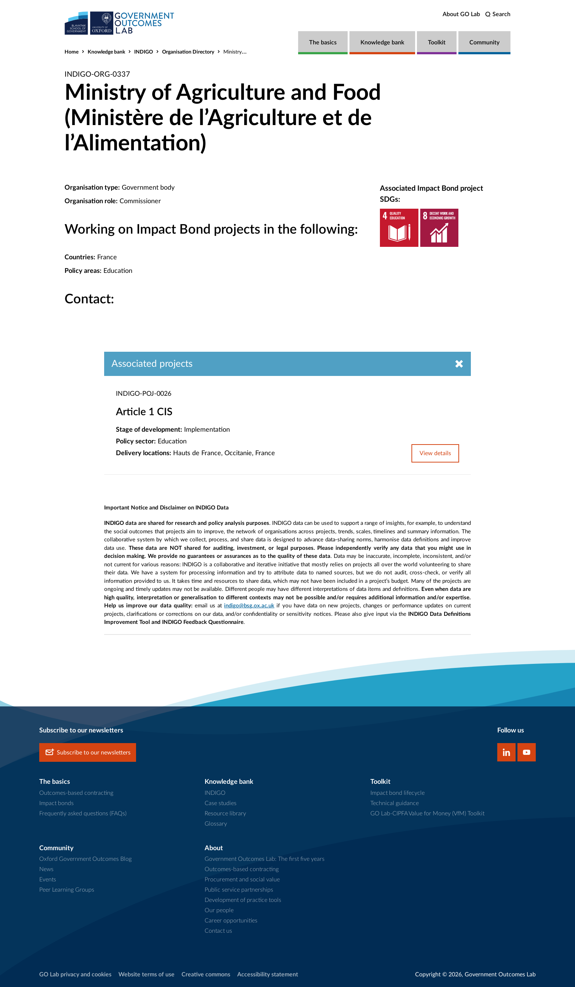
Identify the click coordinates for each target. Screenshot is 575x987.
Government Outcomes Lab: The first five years (265, 859)
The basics (323, 42)
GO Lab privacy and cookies (75, 974)
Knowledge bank (382, 42)
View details (435, 453)
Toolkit (437, 42)
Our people (219, 910)
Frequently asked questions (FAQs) (83, 813)
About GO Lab (461, 14)
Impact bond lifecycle (397, 793)
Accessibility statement (267, 974)
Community (484, 42)
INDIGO (143, 52)
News (46, 869)
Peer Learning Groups (66, 890)
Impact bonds (56, 803)
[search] (497, 14)
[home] (120, 23)
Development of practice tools (243, 900)
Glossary (216, 824)
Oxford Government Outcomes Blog (85, 859)
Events (47, 879)
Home (71, 52)
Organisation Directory (188, 52)
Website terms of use (146, 974)
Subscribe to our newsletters (88, 752)
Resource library (225, 813)
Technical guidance (394, 803)
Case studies (221, 803)
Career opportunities (231, 921)
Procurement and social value (242, 879)
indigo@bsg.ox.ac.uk (249, 605)
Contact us (218, 931)
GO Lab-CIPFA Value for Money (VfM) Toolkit (427, 813)
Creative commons (206, 974)
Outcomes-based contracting (76, 793)
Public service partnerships (239, 890)
